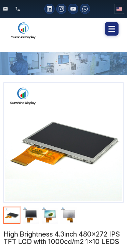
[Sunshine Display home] (41, 29)
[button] (112, 29)
